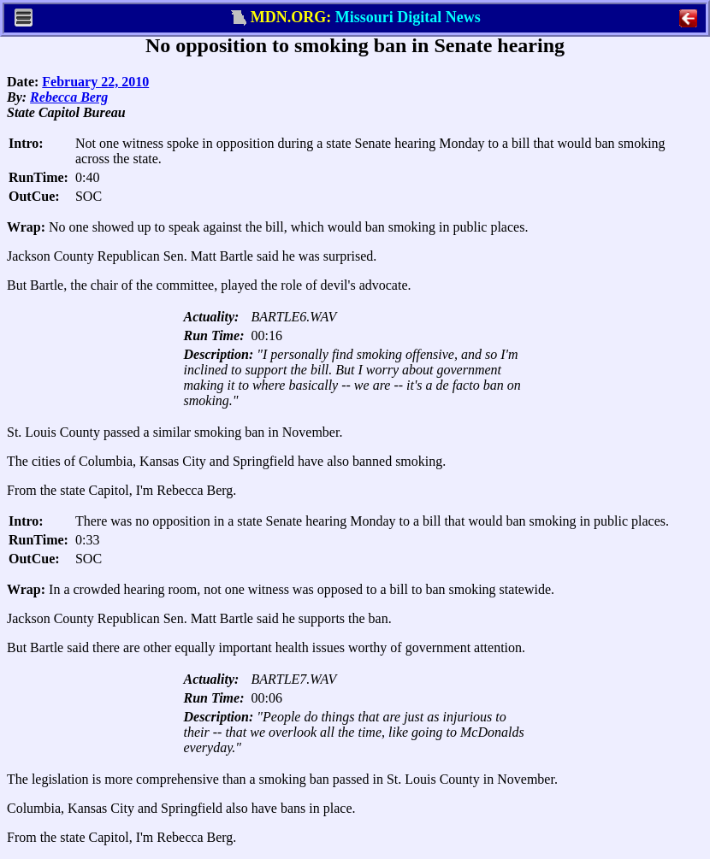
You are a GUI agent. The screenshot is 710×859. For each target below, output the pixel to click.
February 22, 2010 (95, 81)
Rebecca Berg (69, 97)
